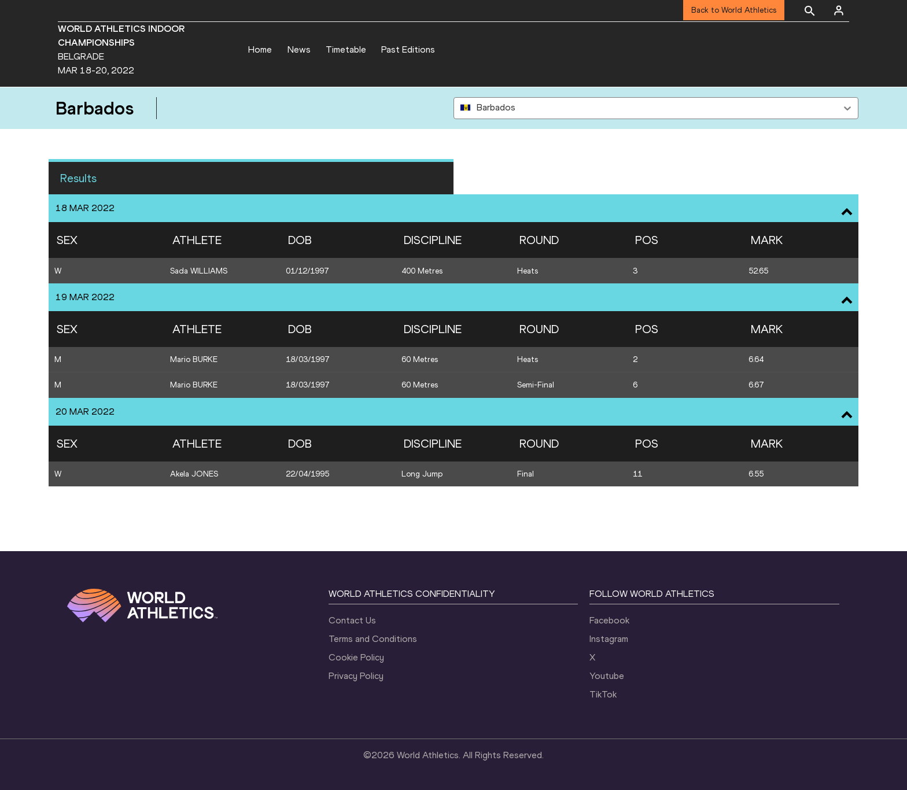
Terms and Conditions (373, 638)
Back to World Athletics (733, 10)
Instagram (608, 638)
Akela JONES (194, 474)
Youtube (606, 675)
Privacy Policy (356, 675)
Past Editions (408, 49)
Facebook (609, 620)
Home (260, 49)
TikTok (603, 694)
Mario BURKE (193, 359)
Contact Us (352, 620)
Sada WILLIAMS (198, 271)
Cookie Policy (356, 657)
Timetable (346, 49)
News (299, 49)
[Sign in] (838, 10)
